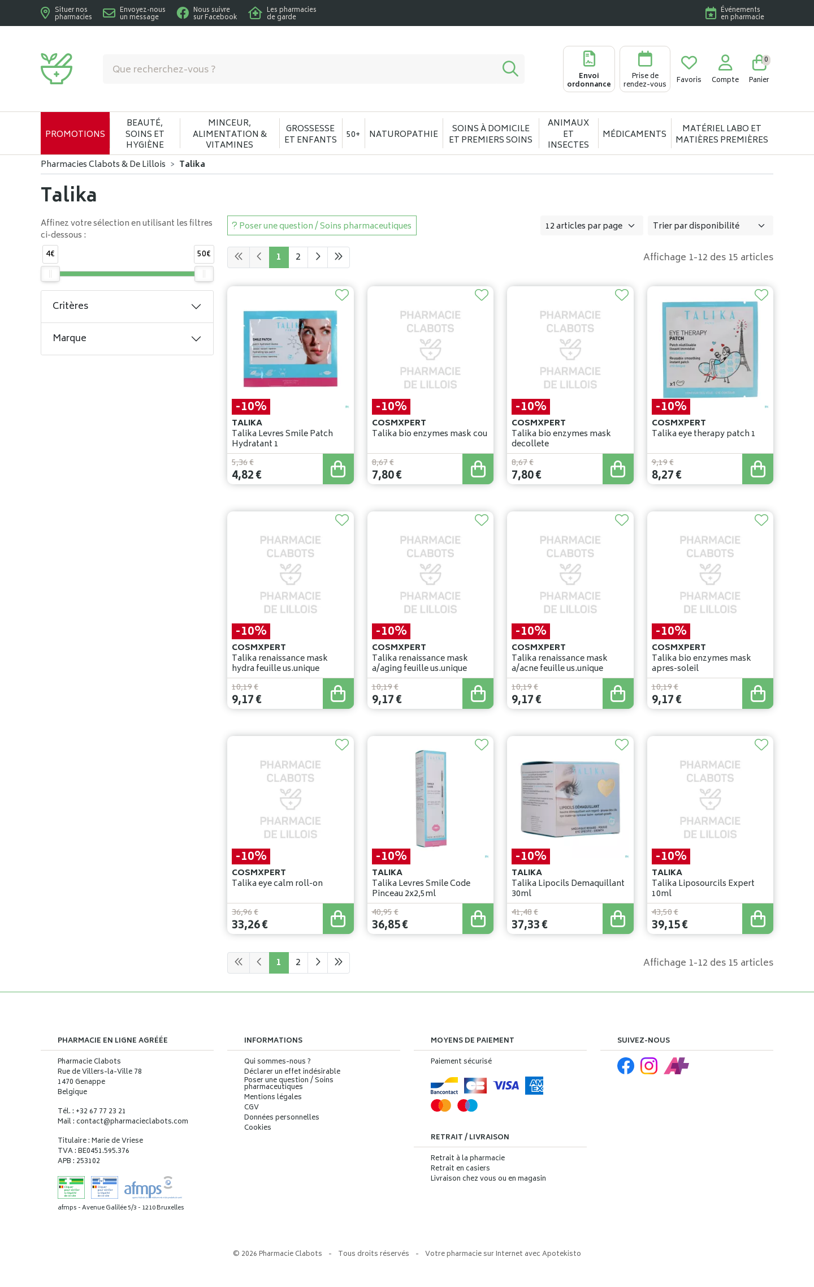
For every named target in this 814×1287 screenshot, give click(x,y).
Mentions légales (273, 1098)
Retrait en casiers (460, 1169)
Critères (70, 307)
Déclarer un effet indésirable (292, 1072)
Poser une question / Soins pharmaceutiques (289, 1084)
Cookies (257, 1128)
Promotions (75, 135)
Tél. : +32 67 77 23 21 (92, 1112)
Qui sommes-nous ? (277, 1062)
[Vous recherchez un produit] (300, 69)
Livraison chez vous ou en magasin (488, 1179)
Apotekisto (503, 1254)
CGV (251, 1108)
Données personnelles (281, 1118)
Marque (69, 339)
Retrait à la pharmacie (468, 1159)
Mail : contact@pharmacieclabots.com (123, 1122)
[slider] (50, 274)
